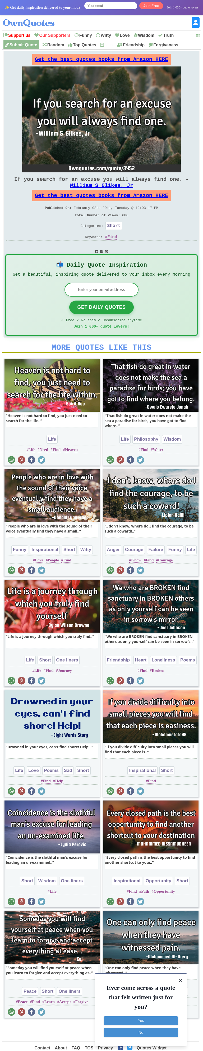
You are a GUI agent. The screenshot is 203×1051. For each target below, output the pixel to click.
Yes (141, 1020)
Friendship (134, 45)
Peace (30, 1008)
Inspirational (44, 567)
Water (158, 467)
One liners (67, 677)
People (53, 577)
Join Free (151, 6)
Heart (140, 677)
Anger (113, 567)
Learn (49, 1019)
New (108, 45)
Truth (168, 35)
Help (59, 798)
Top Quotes (84, 45)
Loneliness (163, 677)
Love (125, 35)
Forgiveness (165, 45)
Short (114, 236)
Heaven (71, 467)
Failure (156, 567)
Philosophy (146, 456)
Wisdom (146, 35)
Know (136, 577)
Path (145, 909)
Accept (65, 1019)
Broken (158, 688)
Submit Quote (23, 45)
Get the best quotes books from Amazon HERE (101, 60)
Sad (68, 787)
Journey (65, 688)
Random (55, 45)
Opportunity (158, 898)
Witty (106, 35)
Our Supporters (54, 35)
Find (112, 248)
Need (44, 467)
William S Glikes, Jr (101, 190)
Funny (85, 35)
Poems (187, 677)
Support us (19, 35)
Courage (134, 567)
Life (52, 456)
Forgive (81, 1019)
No (141, 1032)
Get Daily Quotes (101, 321)
